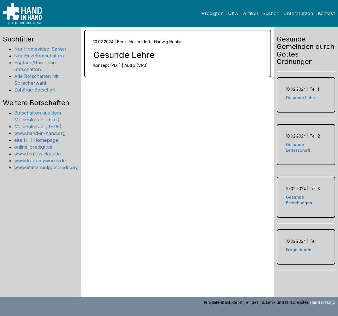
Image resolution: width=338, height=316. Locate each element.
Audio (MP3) (136, 65)
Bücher (270, 13)
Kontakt (326, 13)
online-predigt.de (33, 147)
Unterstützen (298, 13)
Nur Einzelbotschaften (39, 56)
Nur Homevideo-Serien (40, 49)
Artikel (250, 13)
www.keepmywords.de (40, 160)
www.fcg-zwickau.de (37, 154)
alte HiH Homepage (36, 140)
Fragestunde (298, 249)
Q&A (233, 13)
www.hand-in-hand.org (40, 133)
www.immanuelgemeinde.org (46, 167)
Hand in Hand (322, 302)
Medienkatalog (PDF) (38, 126)
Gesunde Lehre (301, 97)
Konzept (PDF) (107, 65)
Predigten (212, 13)
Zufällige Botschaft (34, 90)
